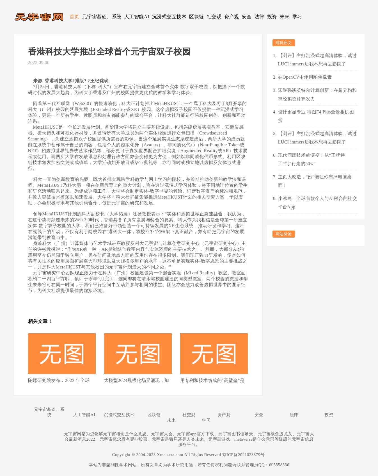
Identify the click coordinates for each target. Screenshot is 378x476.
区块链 (196, 16)
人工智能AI (136, 16)
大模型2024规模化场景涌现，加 (136, 380)
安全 (247, 16)
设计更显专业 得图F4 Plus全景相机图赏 (316, 116)
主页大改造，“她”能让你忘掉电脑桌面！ (315, 181)
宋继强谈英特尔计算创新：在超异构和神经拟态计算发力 (317, 94)
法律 (259, 16)
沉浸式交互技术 (169, 16)
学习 (297, 16)
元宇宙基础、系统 (102, 16)
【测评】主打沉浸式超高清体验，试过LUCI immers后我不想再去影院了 (317, 59)
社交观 (214, 16)
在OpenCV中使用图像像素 (305, 77)
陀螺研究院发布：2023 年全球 (59, 380)
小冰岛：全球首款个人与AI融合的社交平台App (317, 202)
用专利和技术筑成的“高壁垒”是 (212, 380)
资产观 (231, 16)
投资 (272, 16)
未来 (285, 16)
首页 (74, 16)
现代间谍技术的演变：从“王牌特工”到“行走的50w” (311, 159)
